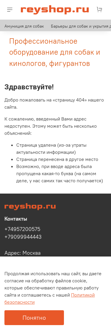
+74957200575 (22, 229)
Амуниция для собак (24, 26)
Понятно (34, 317)
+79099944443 (22, 237)
